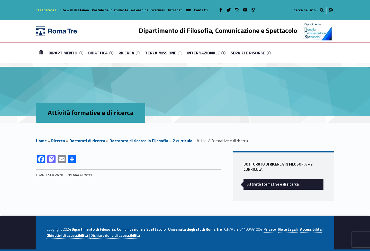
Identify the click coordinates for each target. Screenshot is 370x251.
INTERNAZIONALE (206, 53)
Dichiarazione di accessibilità (115, 235)
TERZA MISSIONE (163, 53)
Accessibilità (311, 229)
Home (41, 52)
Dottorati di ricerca (87, 141)
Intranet (175, 10)
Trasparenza (46, 10)
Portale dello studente (110, 10)
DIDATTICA (100, 53)
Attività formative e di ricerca (273, 184)
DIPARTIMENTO (66, 53)
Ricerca (58, 141)
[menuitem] (41, 53)
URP (188, 10)
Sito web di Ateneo (74, 10)
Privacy (270, 229)
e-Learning (140, 10)
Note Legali (288, 229)
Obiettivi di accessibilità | (69, 235)
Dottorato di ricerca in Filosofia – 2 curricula (151, 141)
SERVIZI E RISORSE (251, 53)
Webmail (158, 10)
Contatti (201, 10)
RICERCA (129, 53)
